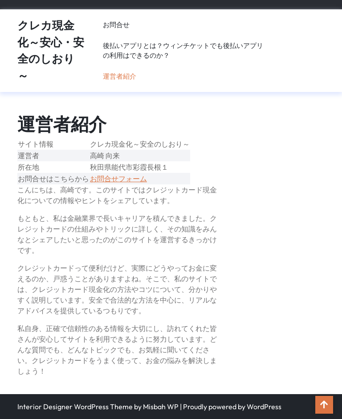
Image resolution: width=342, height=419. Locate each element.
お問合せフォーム (118, 178)
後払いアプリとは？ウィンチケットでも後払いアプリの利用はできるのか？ (183, 50)
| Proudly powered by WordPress (230, 406)
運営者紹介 (119, 76)
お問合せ (116, 24)
